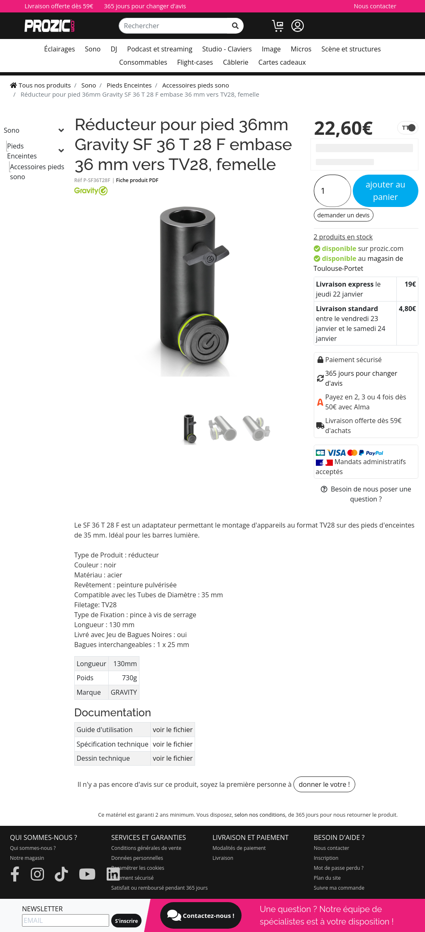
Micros (301, 49)
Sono (93, 49)
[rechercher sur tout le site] (235, 26)
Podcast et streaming (159, 49)
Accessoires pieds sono (37, 171)
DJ (113, 49)
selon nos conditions (260, 814)
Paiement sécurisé (132, 877)
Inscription (326, 857)
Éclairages (59, 49)
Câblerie (235, 62)
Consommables (143, 62)
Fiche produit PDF (137, 180)
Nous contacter (375, 6)
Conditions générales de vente (146, 848)
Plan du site (327, 877)
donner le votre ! (324, 784)
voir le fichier (173, 729)
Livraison (222, 857)
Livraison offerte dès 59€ (58, 6)
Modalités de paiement (239, 848)
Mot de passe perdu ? (339, 867)
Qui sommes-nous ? (33, 848)
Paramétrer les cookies (137, 867)
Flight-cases (195, 62)
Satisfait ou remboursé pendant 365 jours (159, 887)
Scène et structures (351, 49)
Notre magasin (27, 857)
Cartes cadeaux (282, 62)
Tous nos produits (40, 85)
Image (271, 49)
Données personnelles (137, 857)
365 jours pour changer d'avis (145, 6)
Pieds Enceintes (22, 151)
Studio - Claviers (227, 49)
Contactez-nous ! (200, 915)
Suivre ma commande (339, 887)
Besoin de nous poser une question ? (366, 494)
